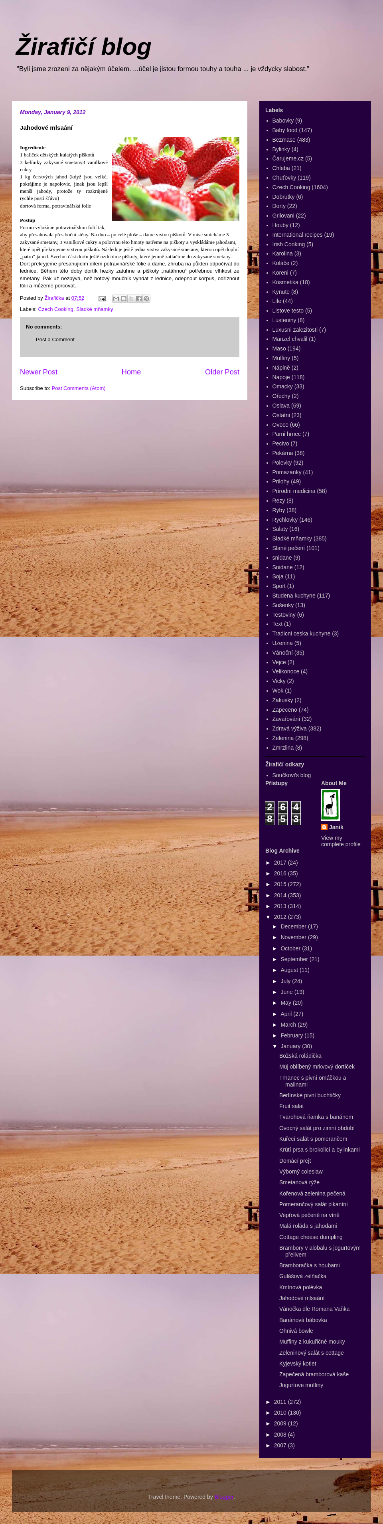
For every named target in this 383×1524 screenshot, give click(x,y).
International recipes (297, 235)
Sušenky (283, 605)
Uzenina (282, 643)
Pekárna (282, 453)
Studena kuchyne (294, 595)
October (291, 948)
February (292, 1035)
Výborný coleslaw (301, 1171)
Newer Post (38, 372)
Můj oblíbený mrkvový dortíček (317, 1066)
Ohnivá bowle (296, 1331)
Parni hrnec (286, 434)
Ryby (278, 510)
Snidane (282, 567)
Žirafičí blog (84, 46)
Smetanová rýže (299, 1182)
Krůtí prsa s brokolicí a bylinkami (319, 1149)
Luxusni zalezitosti (295, 330)
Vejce (279, 662)
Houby (280, 225)
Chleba (281, 168)
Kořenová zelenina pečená (312, 1193)
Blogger (224, 1497)
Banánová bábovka (303, 1320)
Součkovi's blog (291, 775)
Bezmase (284, 140)
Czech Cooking (55, 309)
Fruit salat (291, 1106)
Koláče (281, 263)
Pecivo (280, 443)
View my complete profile (341, 841)
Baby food (285, 130)
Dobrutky (283, 197)
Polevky (282, 462)
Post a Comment (55, 339)
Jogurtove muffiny (301, 1385)
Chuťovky (284, 177)
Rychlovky (285, 520)
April (286, 1014)
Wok (278, 690)
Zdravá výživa (289, 728)
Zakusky (282, 700)
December (294, 926)
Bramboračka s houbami (309, 1265)
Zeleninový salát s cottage (311, 1353)
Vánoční (282, 652)
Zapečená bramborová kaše (314, 1374)
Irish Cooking (288, 244)
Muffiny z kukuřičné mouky (312, 1341)
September (294, 959)
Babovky (283, 120)
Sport (279, 586)
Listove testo (288, 310)
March (289, 1024)
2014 (281, 895)
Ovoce (280, 425)
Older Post (222, 372)
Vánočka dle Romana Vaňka (314, 1309)
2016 (281, 873)
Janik (336, 827)
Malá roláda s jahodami (308, 1226)
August (289, 970)
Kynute (281, 292)
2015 (281, 884)
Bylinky (281, 149)
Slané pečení (288, 548)
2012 (281, 917)
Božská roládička (300, 1056)
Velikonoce (286, 671)
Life (277, 301)
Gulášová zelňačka (302, 1276)
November (294, 937)
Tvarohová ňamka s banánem (316, 1117)
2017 (281, 862)
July (286, 981)
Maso (279, 348)
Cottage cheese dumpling (311, 1237)
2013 (281, 906)
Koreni (280, 272)
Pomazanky (287, 472)
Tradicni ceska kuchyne (301, 633)
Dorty (279, 206)
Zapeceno (284, 710)
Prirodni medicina (294, 491)
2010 (281, 1412)
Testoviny (284, 615)
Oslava (281, 405)
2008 (281, 1434)
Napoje (281, 377)
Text (277, 624)
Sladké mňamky (94, 309)
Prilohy (281, 481)
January (291, 1046)
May (286, 1003)
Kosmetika (285, 282)
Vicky (279, 681)
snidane (282, 557)
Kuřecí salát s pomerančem (313, 1139)
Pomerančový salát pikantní (313, 1204)
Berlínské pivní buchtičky (310, 1095)
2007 (281, 1445)
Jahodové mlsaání (302, 1298)
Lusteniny (284, 320)
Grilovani (283, 215)
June (287, 992)
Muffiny (281, 358)
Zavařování (286, 719)
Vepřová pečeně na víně (309, 1215)
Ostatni (281, 415)
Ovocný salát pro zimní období (317, 1128)
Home (131, 372)
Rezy (278, 500)
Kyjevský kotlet (297, 1363)
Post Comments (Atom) (79, 388)
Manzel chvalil (290, 339)
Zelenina (283, 738)
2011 (281, 1402)
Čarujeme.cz (288, 158)
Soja (278, 576)
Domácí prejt (295, 1161)
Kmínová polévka (300, 1287)
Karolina (282, 253)
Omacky (282, 386)
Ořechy (281, 396)
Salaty (280, 529)
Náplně (281, 367)
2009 (281, 1423)
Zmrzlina (283, 747)
